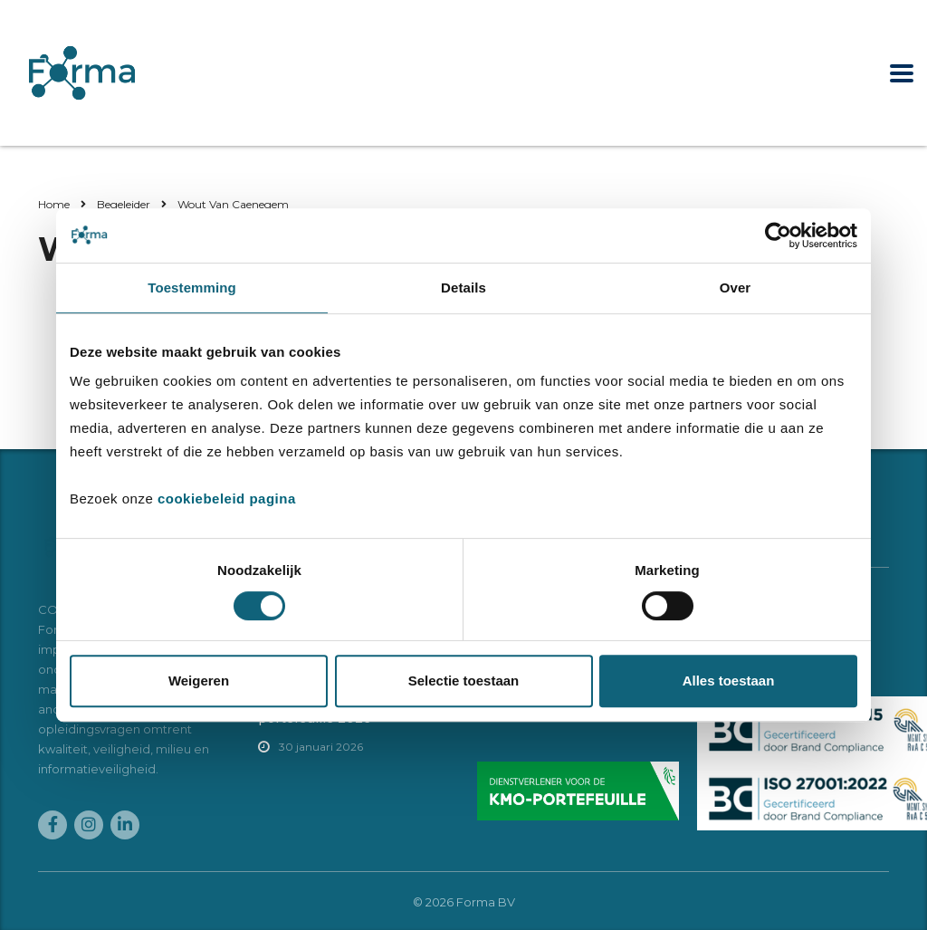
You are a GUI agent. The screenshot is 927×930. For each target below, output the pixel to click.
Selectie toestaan (464, 680)
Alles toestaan (729, 680)
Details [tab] (463, 287)
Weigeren (198, 680)
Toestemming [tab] (192, 287)
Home (54, 204)
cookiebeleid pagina (227, 498)
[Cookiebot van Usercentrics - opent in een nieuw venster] (778, 235)
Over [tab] (735, 287)
